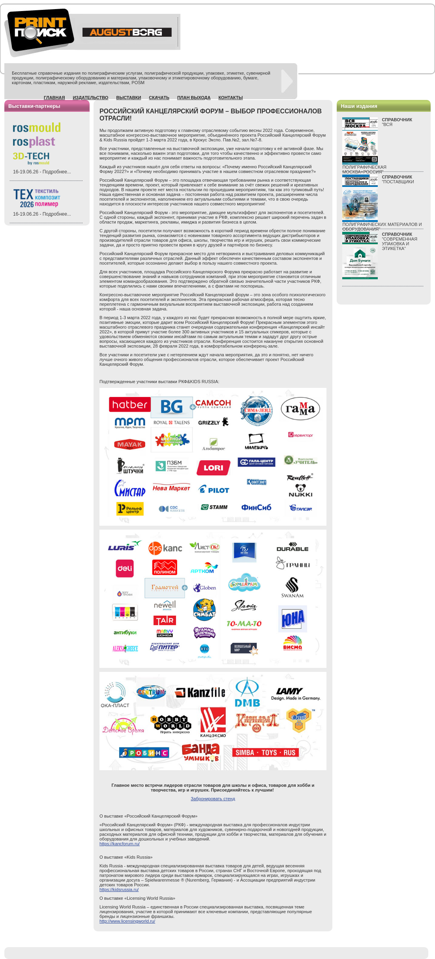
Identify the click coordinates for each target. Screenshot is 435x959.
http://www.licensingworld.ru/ (127, 921)
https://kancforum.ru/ (119, 843)
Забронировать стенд (213, 798)
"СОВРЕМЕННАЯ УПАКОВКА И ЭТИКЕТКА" (399, 241)
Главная (54, 97)
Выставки (128, 97)
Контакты (230, 97)
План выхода (194, 97)
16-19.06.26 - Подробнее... (42, 172)
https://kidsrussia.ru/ (119, 889)
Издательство (90, 97)
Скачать (159, 97)
